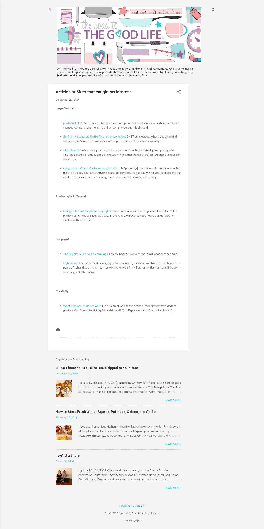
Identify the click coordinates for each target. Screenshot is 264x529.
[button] (179, 92)
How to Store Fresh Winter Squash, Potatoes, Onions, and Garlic (106, 412)
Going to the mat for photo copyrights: (87, 211)
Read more (172, 400)
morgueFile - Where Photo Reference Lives (90, 168)
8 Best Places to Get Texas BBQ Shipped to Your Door (97, 368)
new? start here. (68, 455)
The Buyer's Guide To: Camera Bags (85, 254)
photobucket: (71, 123)
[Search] (213, 10)
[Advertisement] (204, 140)
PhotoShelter (71, 150)
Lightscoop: (70, 263)
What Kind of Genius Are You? (82, 306)
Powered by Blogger (132, 505)
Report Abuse (132, 520)
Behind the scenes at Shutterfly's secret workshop (94, 136)
